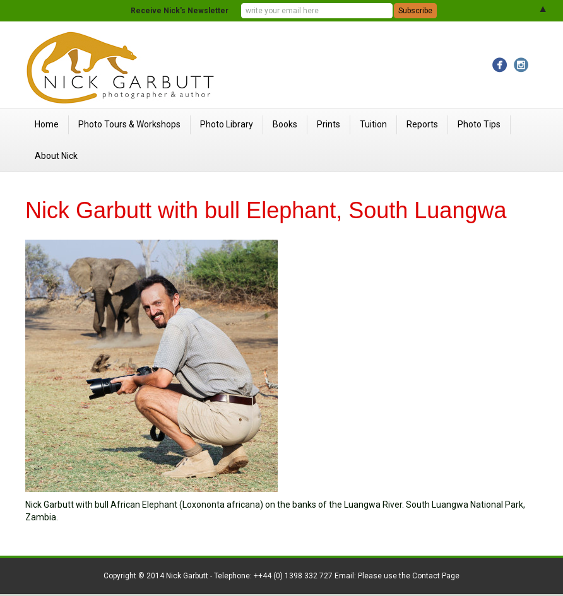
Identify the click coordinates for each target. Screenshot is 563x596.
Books (285, 124)
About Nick (56, 156)
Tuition (373, 124)
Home (47, 124)
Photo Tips (479, 124)
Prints (328, 124)
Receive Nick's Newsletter (179, 10)
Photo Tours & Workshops (129, 124)
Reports (422, 124)
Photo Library (226, 124)
